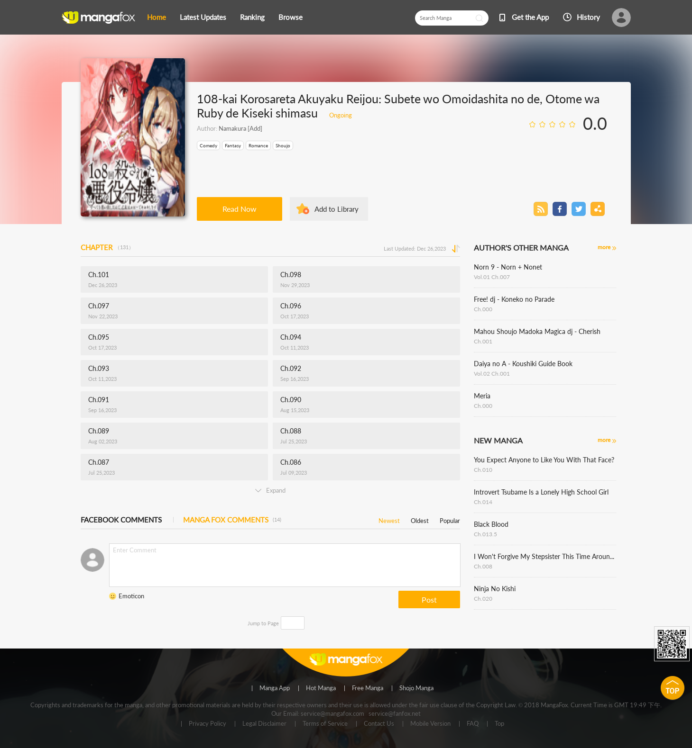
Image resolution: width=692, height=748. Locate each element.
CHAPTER (107, 247)
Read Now (239, 208)
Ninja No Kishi (495, 589)
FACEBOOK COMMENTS (121, 520)
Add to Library (336, 209)
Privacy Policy (207, 724)
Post (429, 599)
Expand (270, 490)
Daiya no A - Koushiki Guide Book (523, 364)
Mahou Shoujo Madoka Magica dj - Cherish (537, 331)
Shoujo (283, 145)
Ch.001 (483, 341)
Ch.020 (483, 598)
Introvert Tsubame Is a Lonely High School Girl (541, 492)
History (588, 17)
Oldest (420, 519)
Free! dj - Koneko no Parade (514, 299)
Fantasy (233, 145)
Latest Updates (203, 17)
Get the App (530, 17)
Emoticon (131, 596)
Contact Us (379, 724)
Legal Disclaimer (264, 724)
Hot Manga (321, 688)
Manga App (274, 688)
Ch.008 (483, 566)
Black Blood (491, 524)
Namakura (232, 128)
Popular (450, 519)
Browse (290, 17)
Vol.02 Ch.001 (492, 373)
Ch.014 (483, 501)
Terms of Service (325, 724)
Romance (258, 145)
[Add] (254, 128)
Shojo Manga (416, 688)
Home (156, 17)
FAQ (473, 724)
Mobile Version (430, 724)
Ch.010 (483, 469)
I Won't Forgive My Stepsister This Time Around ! (545, 556)
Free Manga (367, 688)
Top (499, 724)
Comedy (208, 145)
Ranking (252, 17)
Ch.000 (483, 309)
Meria (482, 396)
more (604, 247)
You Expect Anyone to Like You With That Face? (544, 460)
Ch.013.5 (485, 534)
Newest (389, 519)
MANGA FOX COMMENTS (232, 520)
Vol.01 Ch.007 (492, 276)
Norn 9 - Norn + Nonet (508, 267)
